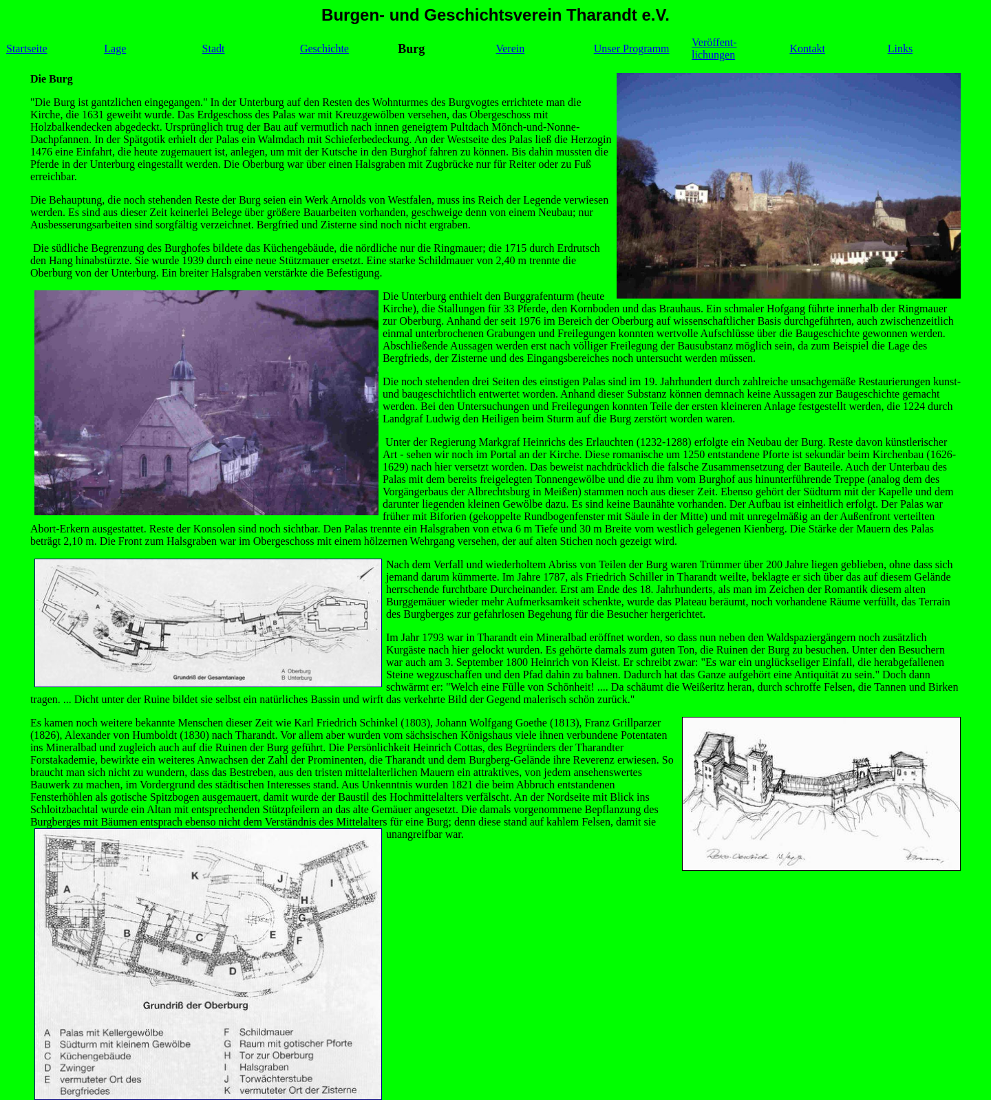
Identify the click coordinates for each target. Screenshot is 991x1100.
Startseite (26, 48)
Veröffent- (714, 42)
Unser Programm (632, 48)
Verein (510, 48)
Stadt (213, 48)
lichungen (713, 55)
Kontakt (807, 48)
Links (900, 48)
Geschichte (324, 48)
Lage (115, 48)
